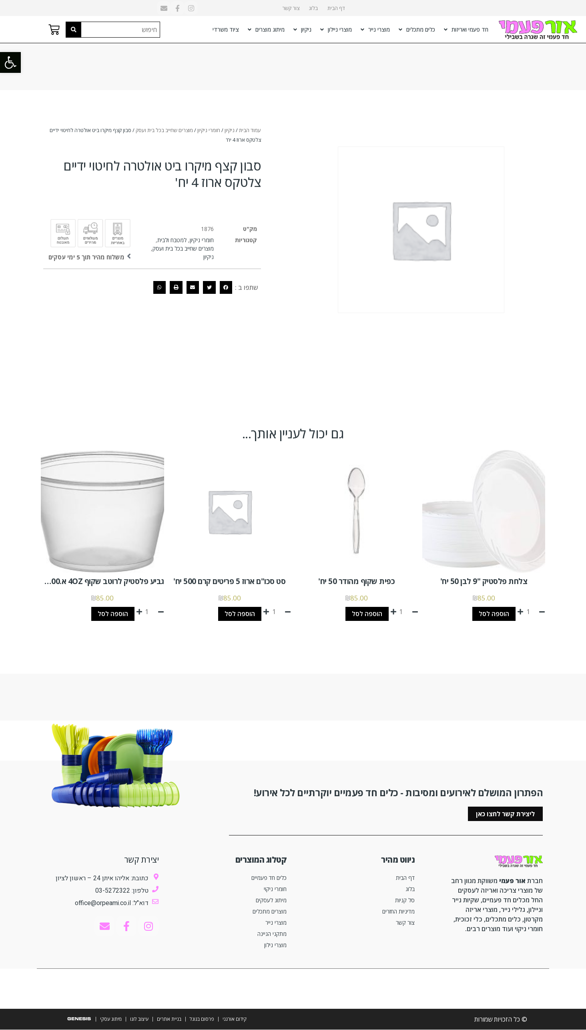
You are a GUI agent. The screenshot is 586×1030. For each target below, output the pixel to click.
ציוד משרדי (226, 29)
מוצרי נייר (375, 29)
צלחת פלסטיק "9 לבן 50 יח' (484, 581)
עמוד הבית (250, 130)
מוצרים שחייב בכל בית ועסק (164, 130)
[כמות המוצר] (531, 611)
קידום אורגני (235, 1019)
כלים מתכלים (417, 29)
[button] (10, 62)
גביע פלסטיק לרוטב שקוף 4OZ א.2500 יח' (98, 581)
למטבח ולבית (172, 240)
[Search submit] (73, 29)
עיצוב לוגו (139, 1019)
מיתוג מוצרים (266, 29)
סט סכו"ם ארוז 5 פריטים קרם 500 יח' (229, 581)
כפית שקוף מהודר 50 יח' (356, 581)
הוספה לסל (494, 614)
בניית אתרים (169, 1019)
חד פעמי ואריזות (466, 29)
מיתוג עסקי (111, 1019)
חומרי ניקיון (208, 130)
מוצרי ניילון (336, 29)
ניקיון (302, 29)
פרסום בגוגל (202, 1019)
